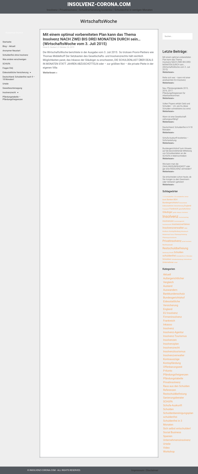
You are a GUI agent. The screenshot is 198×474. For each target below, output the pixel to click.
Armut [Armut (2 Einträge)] (186, 196)
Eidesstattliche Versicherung (17, 72)
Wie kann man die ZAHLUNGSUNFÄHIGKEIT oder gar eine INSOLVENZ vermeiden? (177, 166)
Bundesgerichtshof (174, 297)
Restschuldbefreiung (175, 393)
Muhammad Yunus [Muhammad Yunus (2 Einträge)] (168, 234)
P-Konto (167, 370)
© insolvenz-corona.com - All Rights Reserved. (54, 470)
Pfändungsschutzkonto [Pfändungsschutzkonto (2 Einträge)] (170, 237)
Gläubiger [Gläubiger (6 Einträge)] (167, 212)
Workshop (169, 451)
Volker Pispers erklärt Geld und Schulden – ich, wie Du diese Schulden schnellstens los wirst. (177, 106)
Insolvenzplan (171, 343)
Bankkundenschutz (174, 293)
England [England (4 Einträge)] (187, 206)
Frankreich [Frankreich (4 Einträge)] (173, 209)
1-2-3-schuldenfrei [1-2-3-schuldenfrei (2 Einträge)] (168, 196)
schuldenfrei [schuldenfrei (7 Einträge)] (169, 255)
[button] (14, 32)
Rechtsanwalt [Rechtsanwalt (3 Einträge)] (168, 245)
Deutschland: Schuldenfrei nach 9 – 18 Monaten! (19, 78)
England (167, 309)
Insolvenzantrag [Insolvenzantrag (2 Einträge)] (183, 217)
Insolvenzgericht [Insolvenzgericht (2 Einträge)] (179, 221)
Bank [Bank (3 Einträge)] (164, 200)
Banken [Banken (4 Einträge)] (170, 199)
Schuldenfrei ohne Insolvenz (15, 55)
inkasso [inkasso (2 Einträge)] (179, 212)
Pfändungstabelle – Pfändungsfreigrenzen (13, 98)
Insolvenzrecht (10, 92)
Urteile (5, 84)
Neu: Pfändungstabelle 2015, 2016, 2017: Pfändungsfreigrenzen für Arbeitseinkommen (175, 92)
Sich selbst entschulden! (177, 428)
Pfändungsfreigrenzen (175, 374)
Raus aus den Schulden (176, 386)
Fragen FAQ (8, 68)
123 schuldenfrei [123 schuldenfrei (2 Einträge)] (179, 196)
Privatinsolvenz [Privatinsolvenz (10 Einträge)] (172, 241)
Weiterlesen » (50, 72)
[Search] (189, 36)
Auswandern (170, 289)
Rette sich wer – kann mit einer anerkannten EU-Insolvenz (176, 78)
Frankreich (169, 320)
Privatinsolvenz (171, 382)
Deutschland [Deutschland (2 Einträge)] (183, 203)
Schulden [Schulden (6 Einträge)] (178, 252)
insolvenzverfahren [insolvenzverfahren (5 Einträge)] (181, 224)
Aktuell (167, 274)
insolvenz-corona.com (99, 4)
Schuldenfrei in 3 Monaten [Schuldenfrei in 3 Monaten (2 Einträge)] (184, 256)
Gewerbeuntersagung (12, 88)
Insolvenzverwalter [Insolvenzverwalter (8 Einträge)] (173, 227)
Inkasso (167, 324)
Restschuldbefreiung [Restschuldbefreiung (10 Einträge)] (175, 248)
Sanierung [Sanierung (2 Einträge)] (166, 252)
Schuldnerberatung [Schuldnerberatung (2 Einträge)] (177, 259)
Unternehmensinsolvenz (177, 440)
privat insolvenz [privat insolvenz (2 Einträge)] (186, 241)
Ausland (167, 286)
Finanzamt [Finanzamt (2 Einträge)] (166, 209)
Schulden (168, 409)
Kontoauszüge (171, 359)
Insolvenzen (170, 339)
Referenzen (169, 389)
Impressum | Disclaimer (144, 470)
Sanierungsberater (173, 397)
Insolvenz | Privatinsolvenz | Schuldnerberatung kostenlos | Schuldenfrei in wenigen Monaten (100, 9)
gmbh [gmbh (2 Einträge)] (174, 212)
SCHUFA (6, 63)
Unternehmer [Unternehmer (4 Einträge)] (168, 262)
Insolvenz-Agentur (173, 332)
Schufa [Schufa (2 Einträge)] (171, 252)
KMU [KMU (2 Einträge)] (185, 228)
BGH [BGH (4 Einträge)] (176, 199)
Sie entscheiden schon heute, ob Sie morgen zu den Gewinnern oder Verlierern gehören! (177, 179)
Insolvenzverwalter (173, 355)
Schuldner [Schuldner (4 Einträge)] (167, 259)
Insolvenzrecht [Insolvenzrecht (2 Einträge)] (167, 224)
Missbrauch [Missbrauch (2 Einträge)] (184, 231)
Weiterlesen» (168, 72)
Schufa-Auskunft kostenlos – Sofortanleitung (175, 139)
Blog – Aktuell (9, 46)
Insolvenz (168, 328)
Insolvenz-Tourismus (175, 336)
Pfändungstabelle (173, 378)
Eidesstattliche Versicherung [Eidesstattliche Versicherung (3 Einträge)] (173, 206)
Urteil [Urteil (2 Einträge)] (175, 262)
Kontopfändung (172, 363)
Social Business (172, 432)
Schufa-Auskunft (172, 405)
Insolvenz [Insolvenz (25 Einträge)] (170, 216)
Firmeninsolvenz (172, 316)
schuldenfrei (170, 416)
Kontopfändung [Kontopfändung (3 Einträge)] (175, 231)
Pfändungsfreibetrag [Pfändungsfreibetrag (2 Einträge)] (180, 234)
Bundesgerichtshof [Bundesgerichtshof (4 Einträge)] (171, 202)
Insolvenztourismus (174, 351)
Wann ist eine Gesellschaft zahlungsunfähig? (174, 117)
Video (166, 447)
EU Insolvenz (170, 313)
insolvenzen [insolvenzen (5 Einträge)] (168, 221)
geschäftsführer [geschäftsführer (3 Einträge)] (185, 209)
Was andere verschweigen (14, 59)
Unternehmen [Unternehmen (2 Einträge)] (188, 259)
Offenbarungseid (172, 366)
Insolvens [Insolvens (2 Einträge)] (185, 212)
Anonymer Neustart (11, 50)
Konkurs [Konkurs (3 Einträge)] (166, 231)
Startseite (7, 42)
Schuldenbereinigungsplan (178, 413)
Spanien (167, 436)
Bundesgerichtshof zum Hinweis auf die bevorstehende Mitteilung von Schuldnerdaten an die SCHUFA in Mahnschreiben (177, 152)
